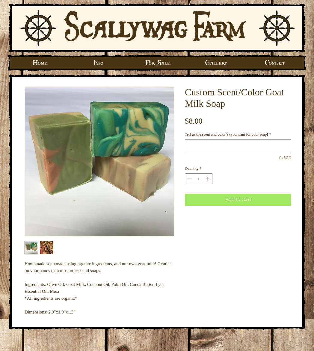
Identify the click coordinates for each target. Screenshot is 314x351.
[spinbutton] (199, 179)
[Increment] (208, 179)
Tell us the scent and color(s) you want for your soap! (228, 134)
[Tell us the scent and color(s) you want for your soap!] (238, 146)
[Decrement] (189, 179)
